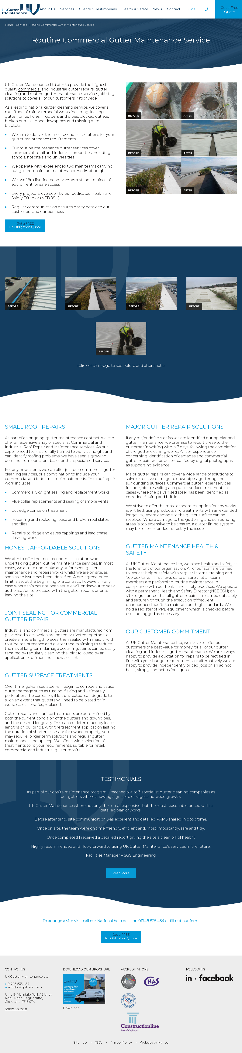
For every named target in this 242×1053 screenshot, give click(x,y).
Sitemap (80, 1042)
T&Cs (98, 1042)
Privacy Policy (121, 1042)
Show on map (16, 1009)
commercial (29, 89)
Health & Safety (135, 9)
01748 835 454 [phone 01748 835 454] (17, 984)
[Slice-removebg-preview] (189, 978)
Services (67, 9)
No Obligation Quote (25, 225)
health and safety (217, 575)
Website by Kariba (154, 1042)
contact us (160, 681)
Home (9, 24)
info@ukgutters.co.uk (23, 987)
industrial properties (73, 152)
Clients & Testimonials (98, 9)
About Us (47, 9)
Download (71, 1008)
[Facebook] (216, 978)
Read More (124, 885)
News (157, 9)
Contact (173, 9)
